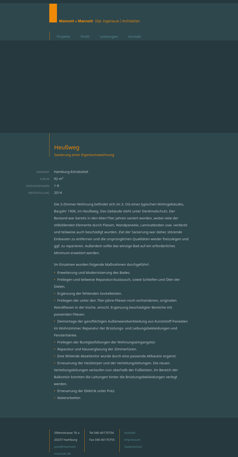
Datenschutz (133, 446)
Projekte (63, 36)
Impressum (132, 440)
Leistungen (109, 36)
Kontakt (135, 36)
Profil (85, 36)
